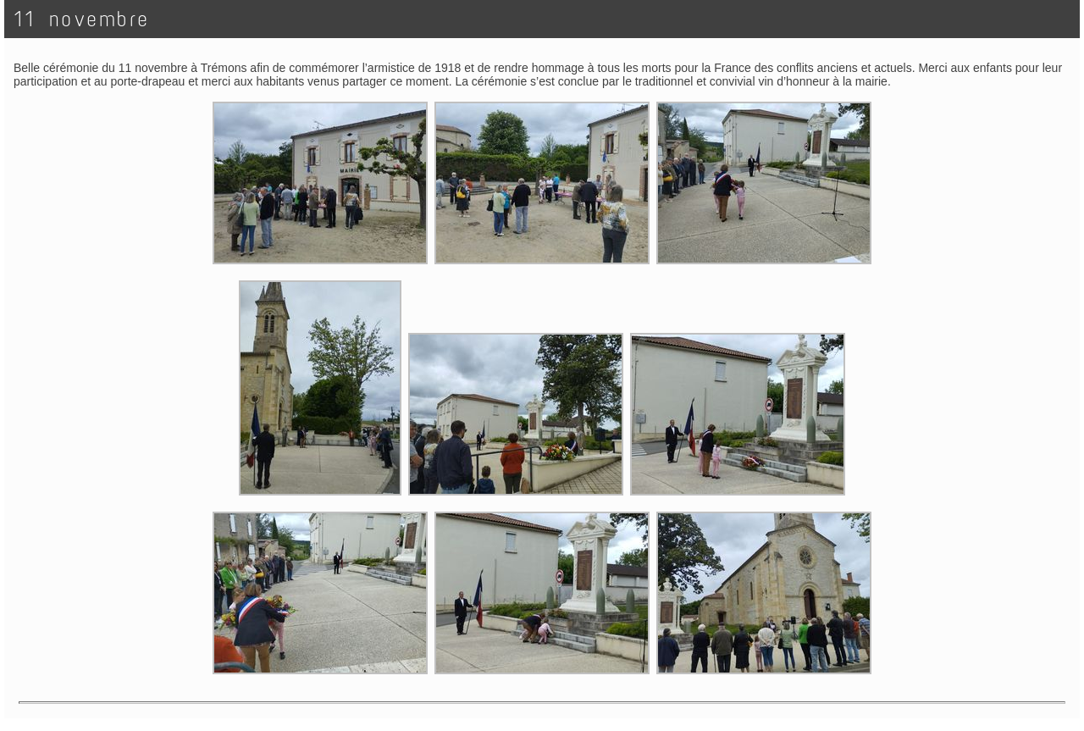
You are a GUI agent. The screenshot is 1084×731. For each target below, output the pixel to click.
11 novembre (82, 19)
